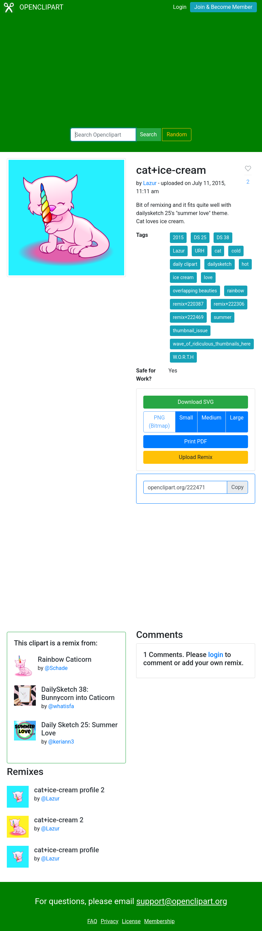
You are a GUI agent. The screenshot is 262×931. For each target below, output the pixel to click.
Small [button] (186, 417)
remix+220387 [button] (188, 304)
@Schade (56, 668)
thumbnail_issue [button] (190, 330)
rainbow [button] (235, 290)
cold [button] (236, 251)
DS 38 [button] (223, 237)
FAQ (92, 921)
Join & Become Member (223, 7)
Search (148, 134)
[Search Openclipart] (103, 134)
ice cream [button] (183, 277)
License (131, 921)
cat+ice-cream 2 (59, 820)
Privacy (109, 921)
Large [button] (237, 417)
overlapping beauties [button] (195, 290)
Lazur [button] (179, 251)
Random (176, 134)
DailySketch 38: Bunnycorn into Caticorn (78, 693)
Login (179, 7)
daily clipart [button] (185, 264)
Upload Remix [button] (195, 457)
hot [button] (245, 264)
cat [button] (218, 251)
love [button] (208, 277)
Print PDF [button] (195, 441)
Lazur (150, 183)
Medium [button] (211, 417)
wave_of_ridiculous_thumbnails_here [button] (212, 344)
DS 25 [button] (200, 237)
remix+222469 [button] (188, 317)
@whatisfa (61, 706)
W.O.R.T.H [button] (183, 357)
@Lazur (50, 798)
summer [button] (223, 317)
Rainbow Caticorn (65, 659)
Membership (159, 921)
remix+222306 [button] (229, 304)
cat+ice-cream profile (66, 850)
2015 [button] (178, 237)
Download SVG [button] (196, 402)
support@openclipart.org (181, 901)
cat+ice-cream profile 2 (69, 790)
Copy (237, 487)
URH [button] (199, 251)
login (215, 655)
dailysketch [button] (219, 264)
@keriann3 (61, 741)
